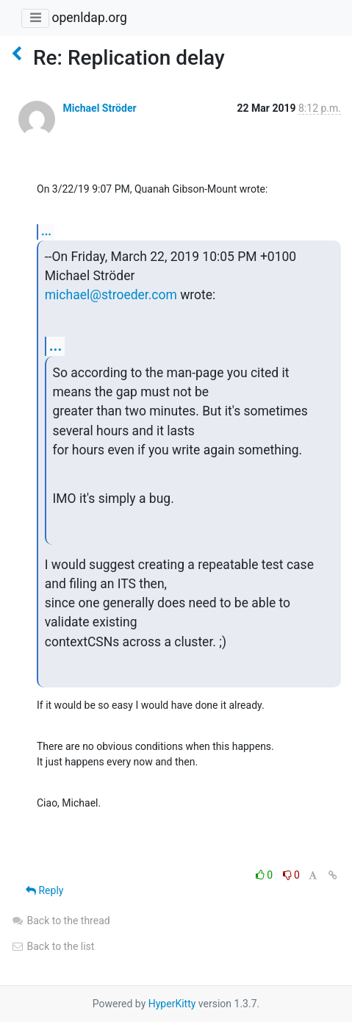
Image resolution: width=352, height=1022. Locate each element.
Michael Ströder (99, 108)
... (46, 231)
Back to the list (52, 946)
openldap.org (88, 17)
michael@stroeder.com (111, 294)
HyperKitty (172, 1004)
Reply (44, 890)
